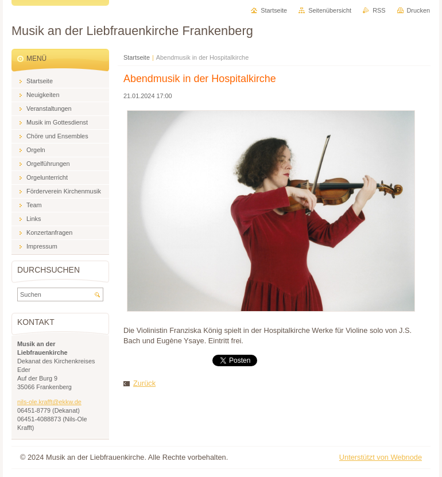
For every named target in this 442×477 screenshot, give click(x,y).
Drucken (419, 10)
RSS (379, 10)
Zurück (144, 383)
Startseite (136, 57)
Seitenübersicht (329, 10)
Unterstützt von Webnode (380, 457)
